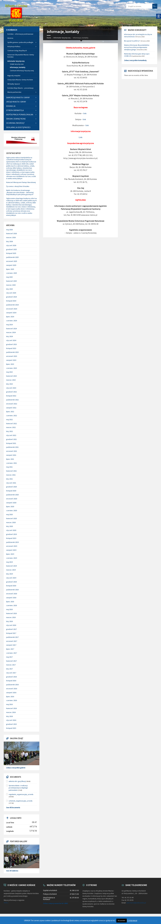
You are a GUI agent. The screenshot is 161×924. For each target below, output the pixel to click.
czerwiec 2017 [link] (11, 653)
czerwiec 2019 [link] (11, 558)
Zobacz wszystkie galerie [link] (15, 768)
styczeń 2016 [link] (11, 720)
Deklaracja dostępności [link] (18, 127)
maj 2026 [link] (9, 229)
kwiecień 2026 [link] (11, 233)
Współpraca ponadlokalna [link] (19, 114)
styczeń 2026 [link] (11, 245)
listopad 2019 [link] (11, 538)
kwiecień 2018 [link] (11, 613)
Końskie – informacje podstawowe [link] (20, 34)
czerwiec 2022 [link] (11, 415)
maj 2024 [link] (9, 324)
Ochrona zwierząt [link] (15, 123)
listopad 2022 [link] (11, 396)
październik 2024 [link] (12, 305)
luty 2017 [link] (9, 669)
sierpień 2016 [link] (11, 692)
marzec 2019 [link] (11, 570)
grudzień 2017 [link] (11, 629)
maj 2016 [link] (9, 704)
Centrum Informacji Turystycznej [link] (22, 70)
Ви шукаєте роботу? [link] (132, 41)
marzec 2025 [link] (11, 285)
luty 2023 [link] (9, 384)
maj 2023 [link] (9, 372)
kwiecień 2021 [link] (11, 471)
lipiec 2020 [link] (10, 506)
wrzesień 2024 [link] (11, 309)
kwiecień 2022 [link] (11, 423)
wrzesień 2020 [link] (11, 499)
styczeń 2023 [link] (11, 388)
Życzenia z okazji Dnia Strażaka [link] (17, 186)
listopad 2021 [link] (11, 443)
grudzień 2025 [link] (11, 249)
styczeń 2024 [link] (11, 340)
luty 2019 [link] (9, 574)
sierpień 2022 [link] (11, 408)
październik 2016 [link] (12, 684)
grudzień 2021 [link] (11, 439)
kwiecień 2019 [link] (11, 566)
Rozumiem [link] (121, 921)
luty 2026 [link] (9, 241)
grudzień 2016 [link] (11, 677)
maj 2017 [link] (9, 657)
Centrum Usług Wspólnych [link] (17, 50)
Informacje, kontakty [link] (17, 67)
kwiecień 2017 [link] (11, 661)
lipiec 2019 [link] (10, 554)
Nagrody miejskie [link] (13, 75)
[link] (16, 13)
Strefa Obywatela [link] (15, 110)
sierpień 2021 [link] (11, 455)
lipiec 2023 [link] (10, 364)
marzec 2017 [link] (11, 665)
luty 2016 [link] (9, 716)
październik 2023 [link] (12, 352)
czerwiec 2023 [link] (11, 368)
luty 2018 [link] (9, 621)
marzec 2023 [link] (11, 380)
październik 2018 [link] (12, 589)
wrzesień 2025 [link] (11, 261)
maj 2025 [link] (9, 277)
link (84, 113)
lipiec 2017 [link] (10, 649)
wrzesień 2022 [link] (11, 404)
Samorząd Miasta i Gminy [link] (18, 97)
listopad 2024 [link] (11, 301)
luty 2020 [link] (9, 526)
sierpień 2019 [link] (11, 550)
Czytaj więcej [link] (132, 920)
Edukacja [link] (10, 106)
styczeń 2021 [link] (11, 483)
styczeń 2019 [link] (11, 578)
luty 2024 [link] (9, 336)
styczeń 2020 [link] (11, 530)
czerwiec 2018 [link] (11, 605)
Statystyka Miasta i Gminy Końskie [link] (20, 80)
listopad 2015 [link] (11, 728)
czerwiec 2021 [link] (11, 463)
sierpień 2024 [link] (11, 312)
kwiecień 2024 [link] (11, 328)
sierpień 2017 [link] (11, 645)
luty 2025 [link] (9, 289)
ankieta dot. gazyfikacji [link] (17, 781)
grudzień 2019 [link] (11, 534)
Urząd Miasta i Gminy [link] (16, 101)
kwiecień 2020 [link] (11, 518)
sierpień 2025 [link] (11, 265)
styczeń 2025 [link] (11, 293)
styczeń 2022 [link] (11, 435)
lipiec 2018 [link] (10, 601)
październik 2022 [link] (12, 400)
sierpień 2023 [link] (11, 360)
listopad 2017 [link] (11, 633)
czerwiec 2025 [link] (11, 273)
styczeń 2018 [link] (11, 625)
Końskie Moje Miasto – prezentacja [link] (20, 88)
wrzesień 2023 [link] (11, 356)
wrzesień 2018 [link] (11, 593)
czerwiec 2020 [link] (11, 510)
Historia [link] (10, 38)
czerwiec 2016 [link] (11, 700)
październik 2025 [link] (12, 257)
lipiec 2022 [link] (10, 411)
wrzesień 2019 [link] (11, 546)
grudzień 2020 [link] (11, 487)
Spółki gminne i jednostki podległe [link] (20, 42)
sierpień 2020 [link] (11, 503)
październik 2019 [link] (12, 542)
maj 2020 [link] (9, 514)
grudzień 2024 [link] (11, 297)
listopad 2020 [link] (11, 491)
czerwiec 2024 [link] (11, 320)
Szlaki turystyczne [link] (17, 64)
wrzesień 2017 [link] (11, 641)
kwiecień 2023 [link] (11, 376)
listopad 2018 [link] (11, 586)
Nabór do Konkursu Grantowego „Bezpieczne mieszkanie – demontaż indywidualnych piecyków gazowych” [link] (20, 192)
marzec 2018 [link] (11, 617)
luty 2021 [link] (9, 479)
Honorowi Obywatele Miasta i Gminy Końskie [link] (20, 56)
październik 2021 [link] (12, 447)
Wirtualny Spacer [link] (13, 84)
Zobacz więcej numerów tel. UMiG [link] (55, 903)
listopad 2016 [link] (11, 680)
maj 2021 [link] (9, 467)
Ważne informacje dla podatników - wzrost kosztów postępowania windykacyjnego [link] (137, 47)
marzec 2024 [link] (11, 332)
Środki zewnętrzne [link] (16, 118)
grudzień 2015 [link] (11, 724)
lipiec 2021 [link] (10, 459)
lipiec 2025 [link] (10, 269)
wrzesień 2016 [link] (11, 688)
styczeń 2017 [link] (11, 673)
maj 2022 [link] (9, 419)
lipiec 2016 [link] (10, 696)
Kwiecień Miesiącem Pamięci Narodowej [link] (21, 182)
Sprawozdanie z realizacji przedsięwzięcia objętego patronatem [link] (18, 787)
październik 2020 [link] (12, 495)
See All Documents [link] (13, 807)
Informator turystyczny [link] (62, 38)
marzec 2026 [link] (11, 237)
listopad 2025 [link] (11, 253)
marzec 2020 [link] (11, 522)
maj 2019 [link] (9, 562)
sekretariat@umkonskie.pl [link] (136, 903)
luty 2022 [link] (9, 431)
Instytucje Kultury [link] (13, 46)
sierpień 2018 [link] (11, 597)
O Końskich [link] (11, 30)
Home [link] (49, 38)
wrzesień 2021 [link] (11, 451)
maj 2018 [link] (9, 609)
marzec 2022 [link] (11, 427)
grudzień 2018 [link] (11, 582)
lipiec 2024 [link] (10, 316)
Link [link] (80, 137)
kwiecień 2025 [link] (11, 281)
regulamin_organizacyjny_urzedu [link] (21, 794)
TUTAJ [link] (6, 903)
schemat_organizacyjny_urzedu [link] (20, 801)
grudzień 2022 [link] (11, 392)
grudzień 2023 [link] (11, 344)
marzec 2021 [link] (11, 475)
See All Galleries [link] (12, 871)
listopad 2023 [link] (11, 348)
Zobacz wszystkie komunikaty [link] (135, 60)
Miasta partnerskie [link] (14, 92)
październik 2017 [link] (12, 637)
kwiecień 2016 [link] (11, 708)
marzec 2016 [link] (11, 712)
